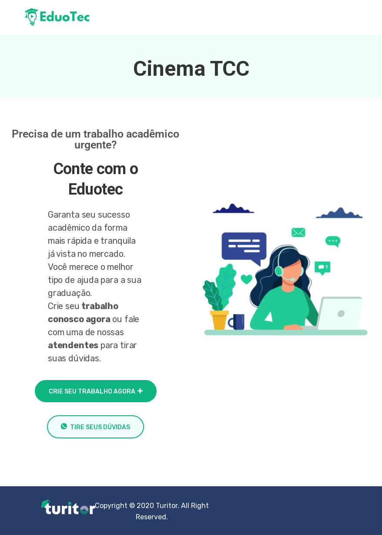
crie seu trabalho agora (96, 391)
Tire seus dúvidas (95, 427)
